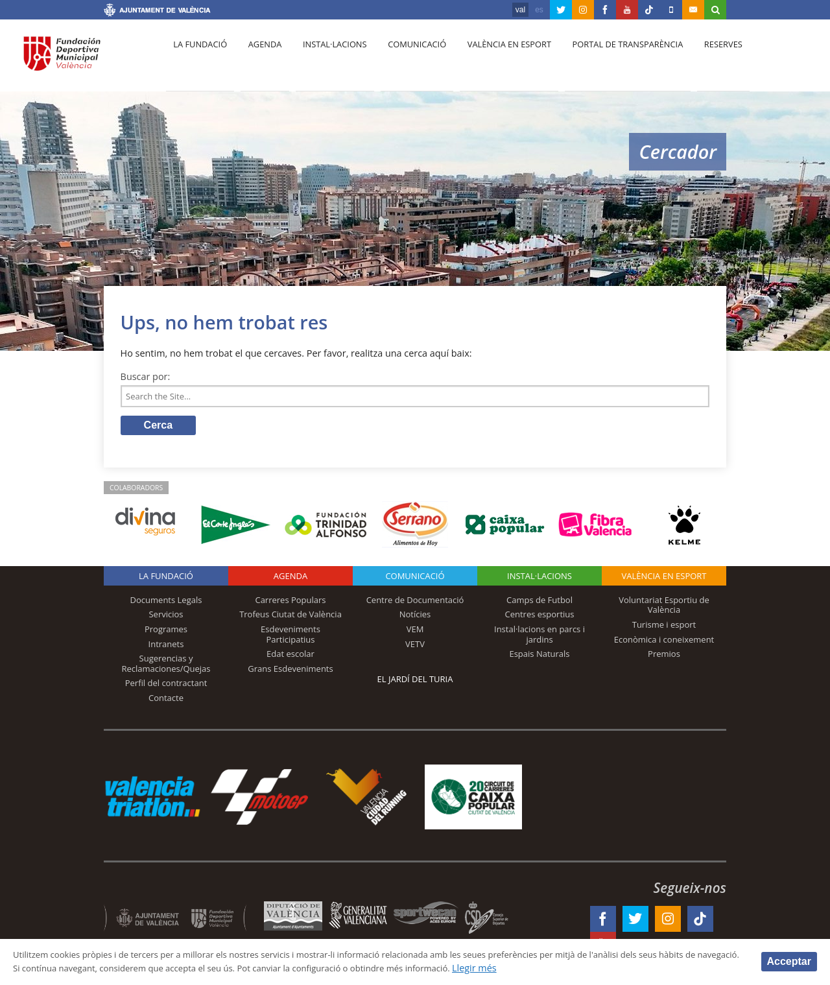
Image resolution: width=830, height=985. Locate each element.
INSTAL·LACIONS (539, 579)
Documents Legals (166, 603)
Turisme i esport (664, 628)
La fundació (198, 59)
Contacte (166, 701)
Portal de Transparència (609, 59)
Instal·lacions (325, 59)
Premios (664, 657)
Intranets (166, 647)
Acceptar (789, 960)
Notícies (415, 617)
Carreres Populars (290, 603)
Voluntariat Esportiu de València (664, 608)
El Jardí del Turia (415, 682)
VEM (415, 632)
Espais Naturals (539, 657)
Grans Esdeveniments (290, 672)
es (539, 9)
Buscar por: (146, 376)
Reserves (701, 59)
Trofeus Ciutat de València (290, 617)
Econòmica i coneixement (664, 642)
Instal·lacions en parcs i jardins (539, 637)
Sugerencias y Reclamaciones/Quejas (166, 667)
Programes (166, 632)
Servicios (165, 617)
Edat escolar (290, 657)
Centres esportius (540, 617)
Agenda (259, 59)
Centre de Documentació (415, 603)
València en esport (493, 59)
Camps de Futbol (539, 603)
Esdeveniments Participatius (290, 637)
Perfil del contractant (166, 686)
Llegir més (610, 968)
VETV (415, 647)
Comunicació (404, 59)
